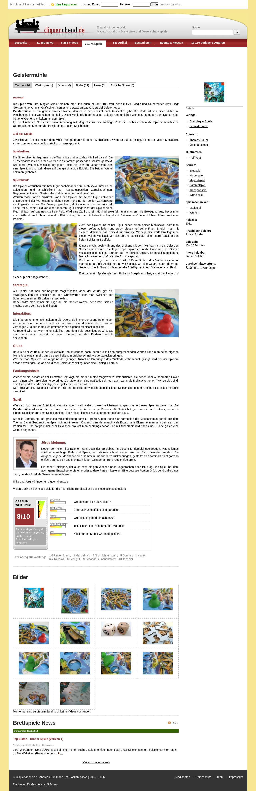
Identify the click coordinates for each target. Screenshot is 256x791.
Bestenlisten (143, 42)
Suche (196, 27)
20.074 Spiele (94, 43)
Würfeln (194, 212)
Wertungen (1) (44, 85)
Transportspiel (198, 190)
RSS (175, 722)
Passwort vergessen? (171, 4)
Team (220, 777)
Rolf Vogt (195, 157)
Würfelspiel (196, 194)
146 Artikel (120, 42)
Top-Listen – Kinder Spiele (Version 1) (38, 739)
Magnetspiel (197, 180)
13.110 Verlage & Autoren (208, 42)
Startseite (20, 42)
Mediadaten (182, 777)
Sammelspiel (198, 185)
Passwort (126, 4)
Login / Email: (91, 4)
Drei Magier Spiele (201, 121)
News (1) (99, 85)
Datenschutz (203, 777)
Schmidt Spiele (199, 126)
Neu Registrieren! (66, 4)
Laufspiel (195, 207)
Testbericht (22, 85)
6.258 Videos (69, 42)
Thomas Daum (199, 140)
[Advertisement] (128, 60)
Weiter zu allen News (96, 762)
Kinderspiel (196, 175)
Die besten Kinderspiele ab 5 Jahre (35, 784)
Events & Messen (171, 42)
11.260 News (45, 42)
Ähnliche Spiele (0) (122, 85)
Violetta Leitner (199, 144)
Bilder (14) (82, 85)
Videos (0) (64, 85)
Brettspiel (195, 170)
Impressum (236, 777)
